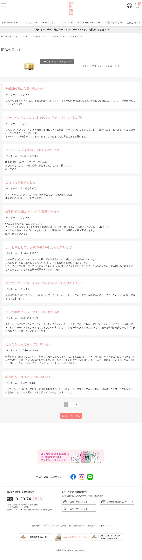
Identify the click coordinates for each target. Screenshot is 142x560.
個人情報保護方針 (77, 525)
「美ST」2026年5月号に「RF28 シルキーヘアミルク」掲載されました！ (71, 29)
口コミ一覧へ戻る (71, 416)
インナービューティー (89, 22)
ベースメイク (49, 22)
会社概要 (36, 525)
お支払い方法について (117, 502)
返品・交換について (79, 509)
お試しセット (134, 22)
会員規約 (92, 525)
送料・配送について (79, 502)
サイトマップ (104, 525)
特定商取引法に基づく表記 (54, 525)
